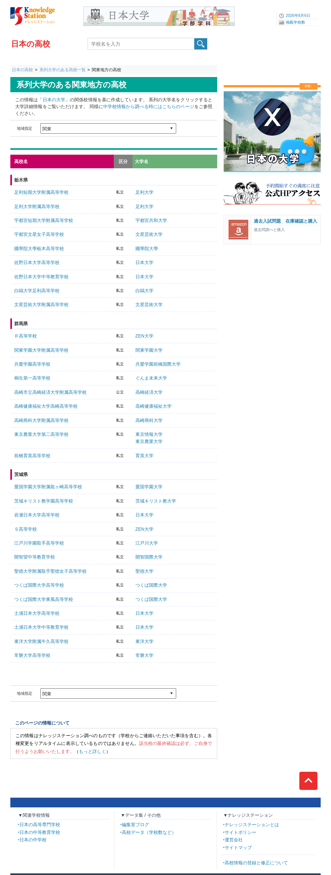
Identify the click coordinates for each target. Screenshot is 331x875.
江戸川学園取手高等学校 (39, 543)
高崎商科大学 (149, 420)
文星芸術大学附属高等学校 (41, 304)
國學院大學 (146, 248)
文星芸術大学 (149, 234)
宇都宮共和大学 (151, 220)
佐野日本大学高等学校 (36, 262)
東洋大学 (144, 641)
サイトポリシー (240, 832)
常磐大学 (144, 655)
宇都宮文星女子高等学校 (39, 234)
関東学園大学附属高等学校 (41, 350)
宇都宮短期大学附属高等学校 (43, 220)
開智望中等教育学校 (34, 556)
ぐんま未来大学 (151, 378)
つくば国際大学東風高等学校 (43, 599)
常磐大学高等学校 (32, 655)
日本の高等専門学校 (39, 824)
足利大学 (144, 192)
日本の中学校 (33, 839)
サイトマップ (238, 847)
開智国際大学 (149, 556)
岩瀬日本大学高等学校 (36, 514)
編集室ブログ (135, 824)
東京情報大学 (149, 434)
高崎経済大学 (149, 392)
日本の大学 (54, 99)
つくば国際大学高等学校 (39, 585)
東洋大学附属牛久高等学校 (41, 641)
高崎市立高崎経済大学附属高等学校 (50, 392)
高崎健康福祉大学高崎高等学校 (46, 406)
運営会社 (234, 839)
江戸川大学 (146, 543)
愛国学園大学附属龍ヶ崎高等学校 (48, 486)
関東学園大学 (149, 350)
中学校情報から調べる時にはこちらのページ (148, 106)
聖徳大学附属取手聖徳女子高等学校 (50, 571)
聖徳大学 (144, 571)
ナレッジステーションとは (252, 824)
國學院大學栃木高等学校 (39, 248)
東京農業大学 (149, 441)
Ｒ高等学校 (25, 335)
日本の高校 (30, 43)
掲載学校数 (295, 22)
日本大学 (144, 262)
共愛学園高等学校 (32, 364)
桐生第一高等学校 (32, 378)
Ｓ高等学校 (25, 529)
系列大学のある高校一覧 (62, 69)
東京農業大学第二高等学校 (41, 434)
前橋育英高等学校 (32, 455)
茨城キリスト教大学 (155, 501)
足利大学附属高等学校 (36, 206)
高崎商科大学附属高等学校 (41, 420)
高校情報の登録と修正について (256, 862)
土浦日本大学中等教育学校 (41, 627)
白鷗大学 (144, 290)
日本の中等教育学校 (39, 832)
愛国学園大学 (149, 486)
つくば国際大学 (151, 585)
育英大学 (144, 455)
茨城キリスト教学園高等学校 (43, 501)
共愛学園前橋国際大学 (158, 364)
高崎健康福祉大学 (153, 406)
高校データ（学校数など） (149, 832)
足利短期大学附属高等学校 (41, 192)
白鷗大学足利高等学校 (36, 290)
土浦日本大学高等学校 (36, 613)
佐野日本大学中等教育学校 (41, 276)
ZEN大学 (144, 335)
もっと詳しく (92, 751)
